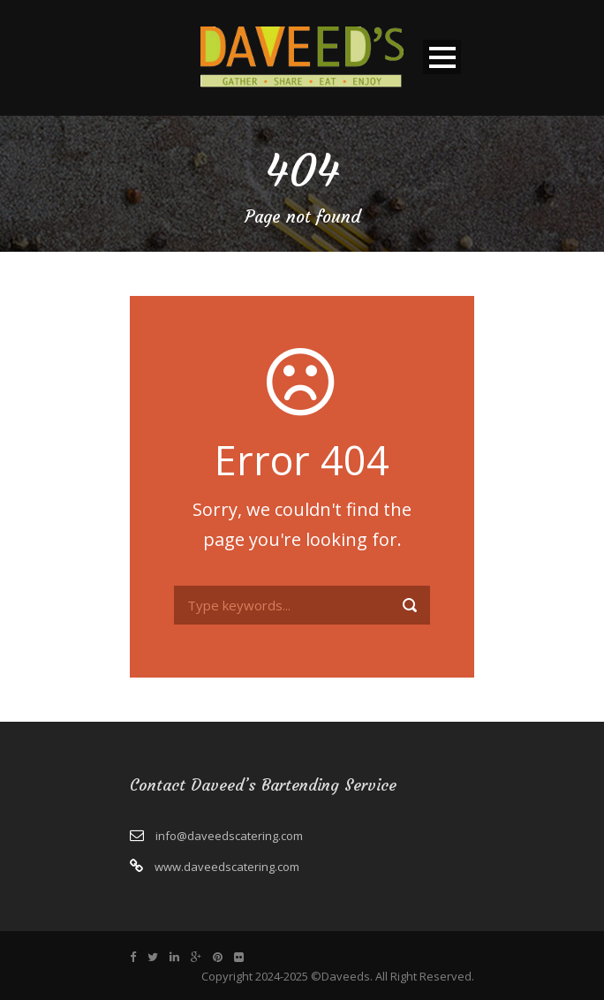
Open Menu (442, 57)
